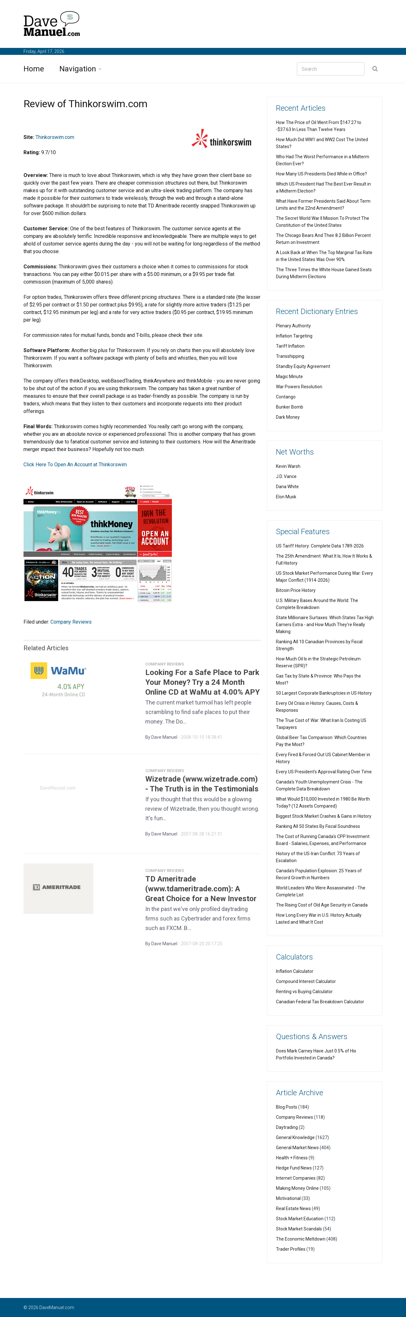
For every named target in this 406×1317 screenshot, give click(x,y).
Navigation (77, 68)
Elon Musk (286, 496)
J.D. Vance (286, 476)
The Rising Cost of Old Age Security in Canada (322, 904)
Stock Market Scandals (299, 1228)
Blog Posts (286, 1107)
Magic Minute (289, 376)
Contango (286, 396)
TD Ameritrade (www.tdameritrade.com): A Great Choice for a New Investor (201, 891)
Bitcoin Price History (296, 590)
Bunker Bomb (289, 407)
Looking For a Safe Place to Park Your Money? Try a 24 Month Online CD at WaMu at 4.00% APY (202, 685)
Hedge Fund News (294, 1167)
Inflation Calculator (294, 971)
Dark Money (288, 417)
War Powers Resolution (299, 386)
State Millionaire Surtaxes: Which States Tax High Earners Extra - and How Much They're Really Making (325, 624)
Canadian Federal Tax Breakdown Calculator (320, 1001)
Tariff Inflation (290, 346)
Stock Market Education (300, 1218)
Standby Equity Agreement (303, 366)
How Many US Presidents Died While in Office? (321, 173)
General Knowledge (295, 1137)
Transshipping (290, 356)
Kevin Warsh (288, 466)
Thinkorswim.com (55, 137)
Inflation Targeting (294, 335)
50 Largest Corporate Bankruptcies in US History (324, 693)
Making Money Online (297, 1188)
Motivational (288, 1198)
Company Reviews (71, 622)
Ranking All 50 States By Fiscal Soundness (318, 826)
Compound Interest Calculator (306, 981)
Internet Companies (296, 1178)
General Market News (297, 1147)
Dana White (287, 486)
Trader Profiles (290, 1249)
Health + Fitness (292, 1157)
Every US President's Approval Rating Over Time (324, 771)
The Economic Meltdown (300, 1239)
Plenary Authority (293, 325)
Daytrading (287, 1127)
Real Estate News (293, 1208)
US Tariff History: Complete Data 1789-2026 (320, 545)
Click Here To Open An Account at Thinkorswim (75, 465)
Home (33, 68)
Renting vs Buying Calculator (304, 991)
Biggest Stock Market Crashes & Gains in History (323, 816)
